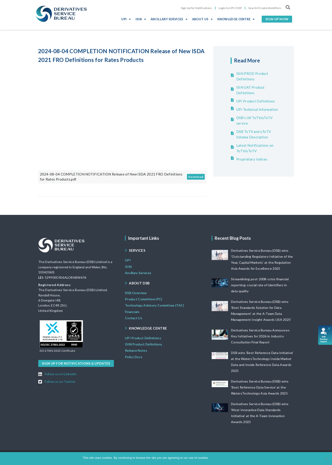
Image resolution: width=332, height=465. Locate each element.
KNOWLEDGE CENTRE (236, 19)
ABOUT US (202, 19)
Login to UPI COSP (230, 8)
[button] (277, 19)
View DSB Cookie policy (233, 457)
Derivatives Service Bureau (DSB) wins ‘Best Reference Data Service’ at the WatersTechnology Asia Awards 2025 (259, 387)
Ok (213, 457)
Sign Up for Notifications (196, 8)
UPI (126, 19)
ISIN (141, 19)
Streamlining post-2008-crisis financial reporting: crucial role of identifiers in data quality (260, 285)
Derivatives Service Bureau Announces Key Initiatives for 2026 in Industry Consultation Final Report (260, 336)
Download (195, 176)
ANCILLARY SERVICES (169, 19)
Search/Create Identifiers (265, 8)
